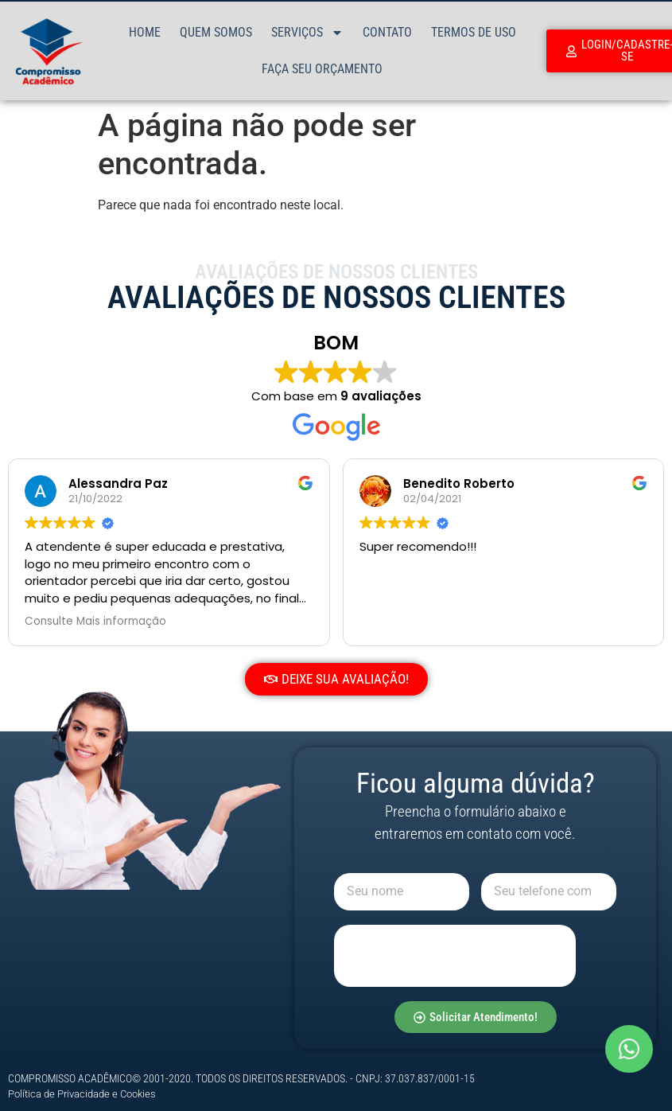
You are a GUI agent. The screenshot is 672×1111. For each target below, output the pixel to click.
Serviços (307, 32)
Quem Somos (216, 32)
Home (145, 32)
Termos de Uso (473, 32)
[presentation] (455, 956)
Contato (387, 32)
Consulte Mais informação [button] (95, 621)
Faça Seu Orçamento (322, 68)
